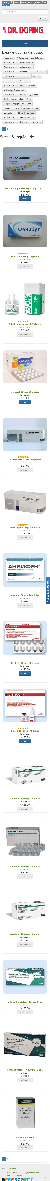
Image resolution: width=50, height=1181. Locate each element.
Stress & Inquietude (26, 113)
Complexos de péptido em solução (17, 103)
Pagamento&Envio (31, 1172)
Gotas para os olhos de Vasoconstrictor (19, 117)
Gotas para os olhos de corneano (16, 81)
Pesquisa (42, 18)
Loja (9, 1172)
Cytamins (36, 76)
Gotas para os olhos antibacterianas (18, 67)
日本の (44, 2)
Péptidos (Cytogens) (11, 108)
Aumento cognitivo (38, 71)
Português (6, 5)
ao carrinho (25, 199)
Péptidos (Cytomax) (30, 108)
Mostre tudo (8, 58)
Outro (29, 99)
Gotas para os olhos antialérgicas (30, 58)
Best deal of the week (48, 590)
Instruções (17, 1172)
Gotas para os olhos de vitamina (16, 122)
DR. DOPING (12, 1168)
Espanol (23, 2)
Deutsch (16, 2)
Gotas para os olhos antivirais (15, 71)
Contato (19, 1175)
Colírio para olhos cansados (14, 90)
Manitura (45, 1178)
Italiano (37, 2)
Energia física (9, 113)
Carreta (10, 1175)
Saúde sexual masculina (13, 99)
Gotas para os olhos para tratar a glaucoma (21, 94)
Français (30, 2)
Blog (26, 1175)
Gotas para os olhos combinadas (16, 76)
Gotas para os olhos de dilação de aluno (19, 85)
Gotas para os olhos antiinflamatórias (18, 62)
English (5, 2)
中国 (10, 2)
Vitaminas (37, 122)
